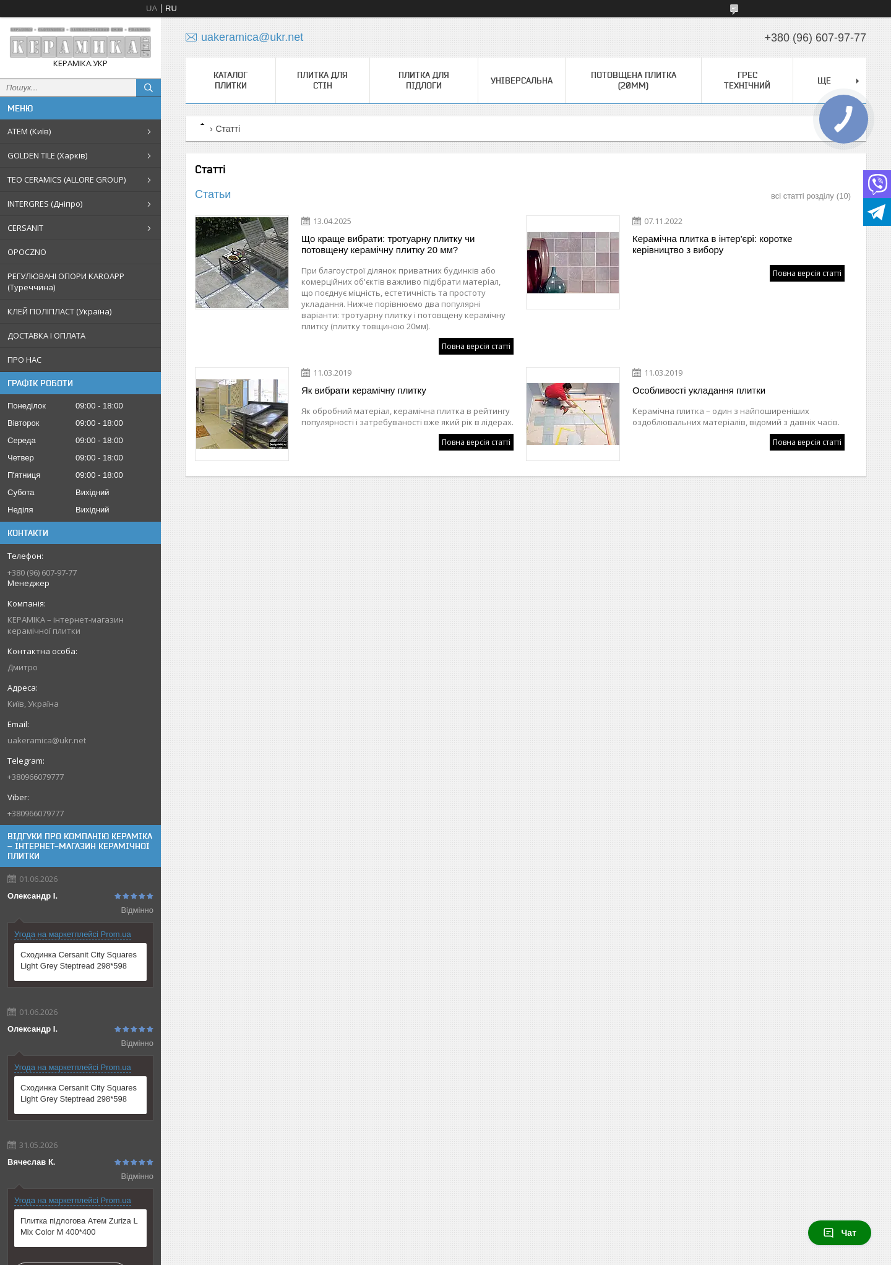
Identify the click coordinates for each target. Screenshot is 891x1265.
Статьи (213, 194)
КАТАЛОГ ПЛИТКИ (230, 80)
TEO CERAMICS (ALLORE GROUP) (66, 179)
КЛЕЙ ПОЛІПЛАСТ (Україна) (59, 311)
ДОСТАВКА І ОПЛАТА (46, 335)
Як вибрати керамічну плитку (363, 390)
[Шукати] (148, 88)
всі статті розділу (802, 196)
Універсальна (522, 80)
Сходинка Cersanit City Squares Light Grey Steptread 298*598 (78, 960)
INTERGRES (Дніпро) (44, 203)
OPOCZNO (26, 251)
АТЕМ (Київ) (29, 131)
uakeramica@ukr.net (46, 740)
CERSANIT (25, 227)
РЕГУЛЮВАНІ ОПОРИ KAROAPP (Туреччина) (65, 281)
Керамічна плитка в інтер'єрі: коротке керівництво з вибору (712, 244)
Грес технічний (747, 80)
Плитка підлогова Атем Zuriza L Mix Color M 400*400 (78, 1226)
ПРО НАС (24, 359)
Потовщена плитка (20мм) (633, 80)
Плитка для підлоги (423, 80)
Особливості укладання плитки (698, 390)
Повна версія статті (476, 346)
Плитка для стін (322, 80)
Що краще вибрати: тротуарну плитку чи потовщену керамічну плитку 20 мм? (388, 244)
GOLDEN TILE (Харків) (47, 155)
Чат (839, 1232)
